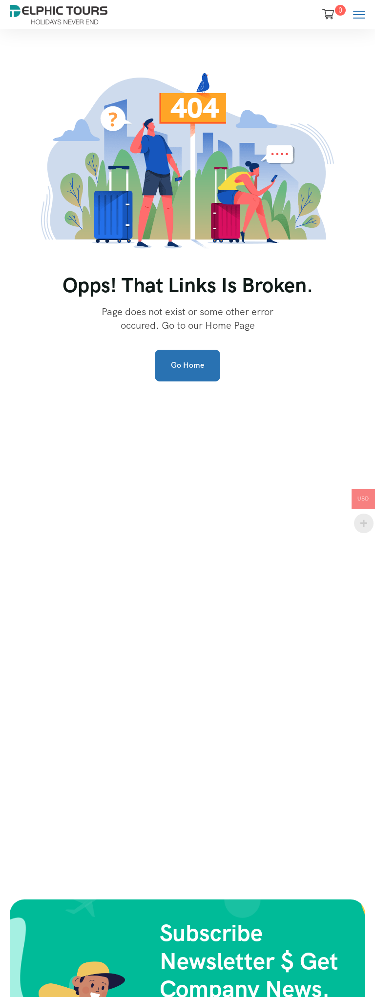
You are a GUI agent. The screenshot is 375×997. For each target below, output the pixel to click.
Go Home (187, 365)
